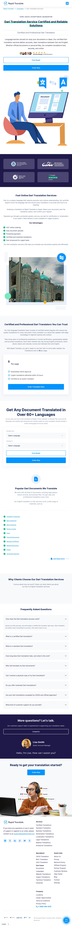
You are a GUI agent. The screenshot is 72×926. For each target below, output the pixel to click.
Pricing (56, 859)
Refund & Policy (59, 862)
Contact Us (36, 731)
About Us (57, 856)
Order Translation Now (36, 387)
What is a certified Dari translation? (36, 636)
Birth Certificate (11, 525)
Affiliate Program (60, 865)
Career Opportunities (43, 898)
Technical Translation (43, 880)
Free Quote (36, 60)
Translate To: (9, 441)
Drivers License (11, 529)
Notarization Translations (45, 834)
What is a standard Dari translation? (36, 646)
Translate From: (10, 431)
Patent (9, 549)
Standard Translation (43, 828)
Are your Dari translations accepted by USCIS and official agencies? (36, 695)
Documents (40, 868)
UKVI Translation (42, 862)
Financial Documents (13, 537)
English (4, 924)
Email (8, 533)
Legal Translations (42, 840)
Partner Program (60, 868)
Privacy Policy (41, 904)
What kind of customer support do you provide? (36, 705)
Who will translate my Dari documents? (36, 666)
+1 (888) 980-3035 (43, 906)
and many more (60, 559)
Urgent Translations (43, 877)
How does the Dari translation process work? (36, 619)
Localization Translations (45, 837)
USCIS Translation (42, 856)
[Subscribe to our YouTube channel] (26, 841)
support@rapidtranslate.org (24, 834)
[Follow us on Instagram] (5, 841)
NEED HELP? (66, 920)
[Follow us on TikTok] (21, 841)
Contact (57, 880)
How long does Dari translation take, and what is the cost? (36, 656)
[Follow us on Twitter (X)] (10, 841)
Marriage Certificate (13, 541)
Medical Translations (43, 843)
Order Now (36, 68)
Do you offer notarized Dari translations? (36, 685)
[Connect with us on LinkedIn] (15, 841)
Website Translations (43, 874)
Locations (39, 895)
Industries (39, 883)
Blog (55, 877)
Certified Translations (43, 825)
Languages (20, 9)
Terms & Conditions (43, 901)
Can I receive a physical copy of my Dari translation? (36, 675)
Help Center (58, 874)
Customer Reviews (60, 871)
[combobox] (5, 924)
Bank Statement (11, 521)
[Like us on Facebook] (31, 841)
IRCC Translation (42, 859)
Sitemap (57, 883)
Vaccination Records (13, 554)
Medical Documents (13, 545)
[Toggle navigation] (67, 3)
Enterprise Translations (44, 845)
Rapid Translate (8, 9)
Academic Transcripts (13, 516)
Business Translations (43, 831)
